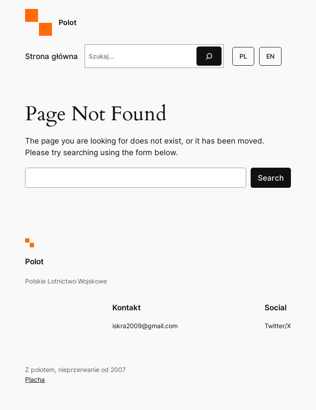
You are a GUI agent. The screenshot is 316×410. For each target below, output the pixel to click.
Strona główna (51, 56)
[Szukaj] (209, 56)
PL (243, 56)
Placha (35, 379)
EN (270, 56)
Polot (68, 22)
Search (271, 177)
